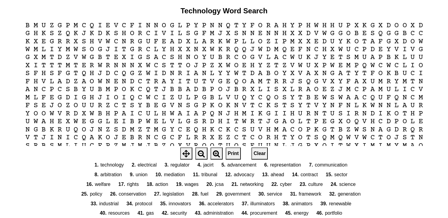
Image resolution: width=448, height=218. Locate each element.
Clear (260, 153)
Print (233, 153)
